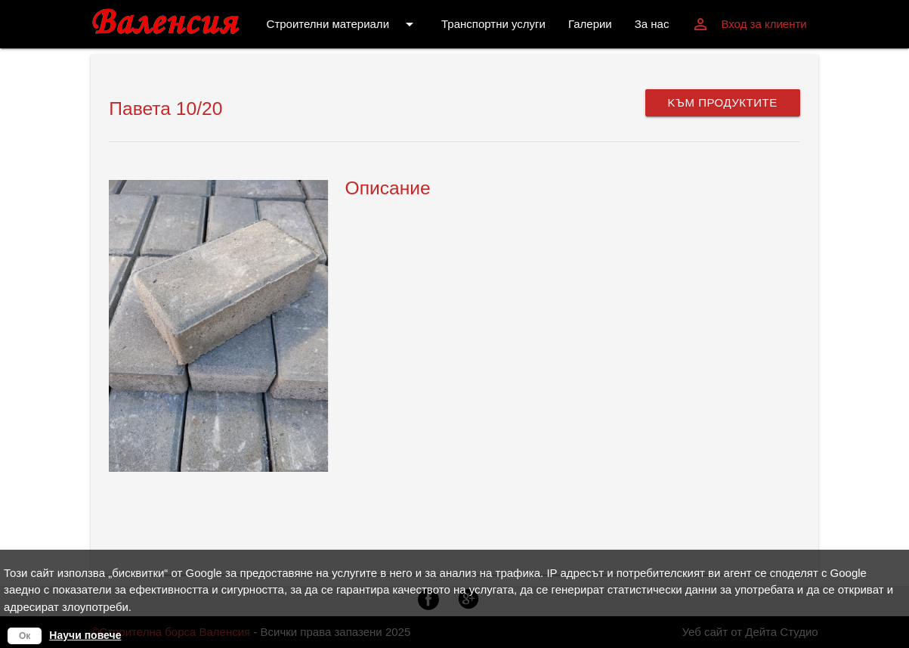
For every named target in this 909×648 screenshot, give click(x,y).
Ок (24, 636)
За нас (652, 23)
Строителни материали (343, 24)
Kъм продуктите (723, 102)
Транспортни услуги (493, 23)
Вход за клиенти (748, 24)
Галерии (590, 23)
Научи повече (85, 635)
